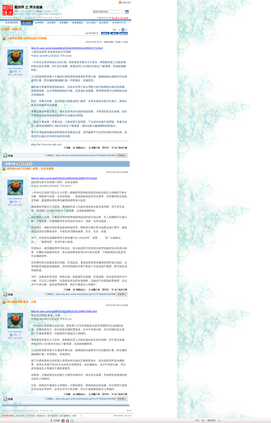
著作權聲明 (52, 416)
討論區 (27, 22)
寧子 (56, 11)
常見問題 (31, 416)
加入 (203, 420)
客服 (74, 416)
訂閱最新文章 (56, 14)
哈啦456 (17, 29)
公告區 (91, 22)
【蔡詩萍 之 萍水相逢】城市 (40, 18)
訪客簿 (103, 22)
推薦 (125, 42)
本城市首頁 (11, 22)
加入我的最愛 (43, 14)
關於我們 (20, 416)
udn (4, 18)
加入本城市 (19, 14)
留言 (10, 74)
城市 (9, 18)
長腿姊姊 (48, 11)
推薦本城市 (30, 14)
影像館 (63, 22)
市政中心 (119, 22)
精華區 (39, 22)
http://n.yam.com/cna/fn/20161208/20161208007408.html (64, 311)
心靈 (25, 18)
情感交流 (17, 18)
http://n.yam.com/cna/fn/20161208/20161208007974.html (64, 178)
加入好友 (18, 74)
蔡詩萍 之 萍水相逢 (28, 7)
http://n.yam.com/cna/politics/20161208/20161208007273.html (67, 48)
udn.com (127, 415)
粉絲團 (57, 420)
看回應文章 (92, 33)
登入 (197, 420)
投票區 (51, 22)
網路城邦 (126, 2)
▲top (129, 410)
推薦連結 (77, 22)
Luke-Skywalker (27, 11)
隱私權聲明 (65, 416)
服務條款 (41, 416)
